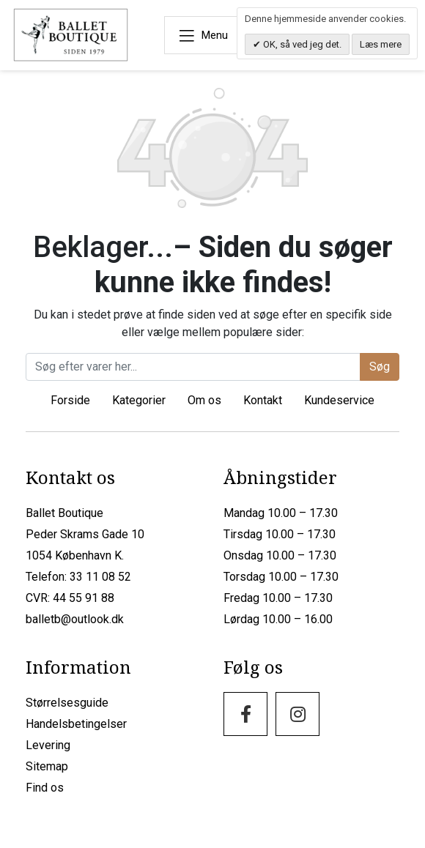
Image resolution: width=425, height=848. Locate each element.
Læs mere (381, 44)
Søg (379, 366)
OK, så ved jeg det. (301, 44)
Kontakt (262, 399)
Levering (48, 744)
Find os (45, 787)
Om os (204, 399)
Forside (70, 399)
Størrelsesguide (67, 702)
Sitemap (47, 766)
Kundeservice (339, 399)
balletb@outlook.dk (75, 618)
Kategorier (139, 399)
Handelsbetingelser (76, 723)
